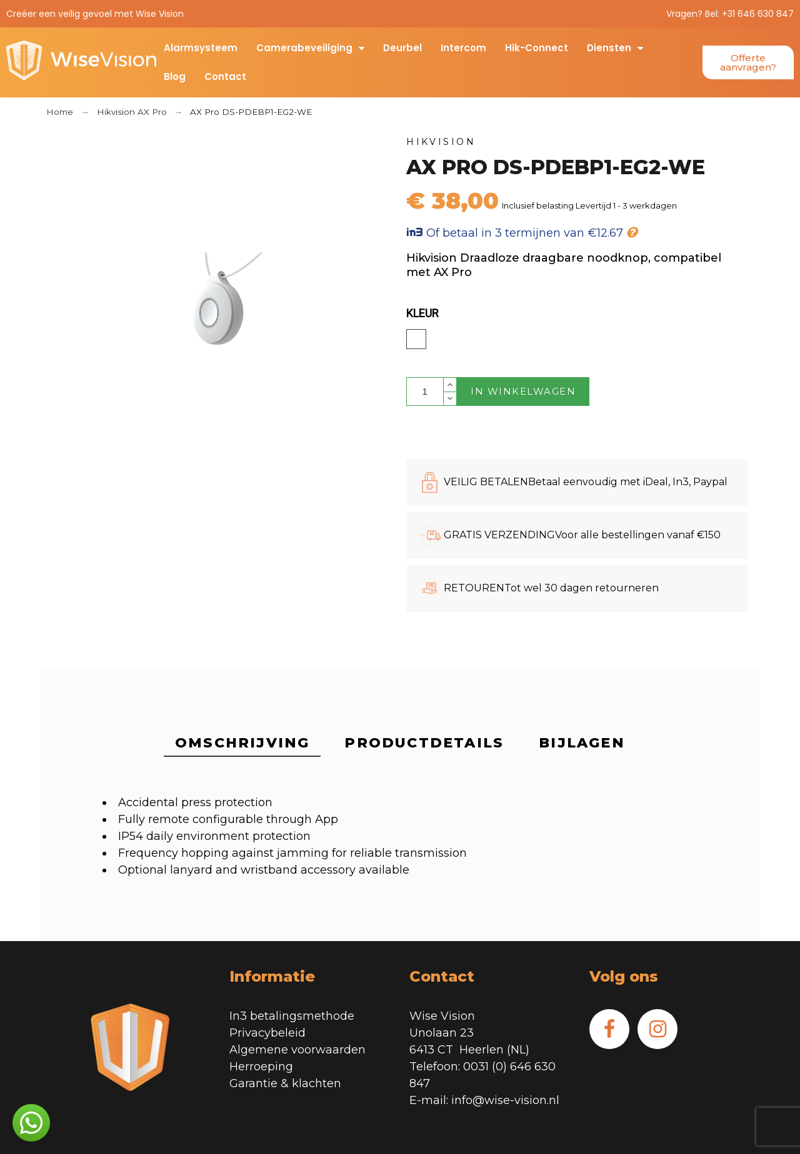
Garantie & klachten (285, 1083)
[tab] (242, 744)
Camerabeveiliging (310, 48)
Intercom (463, 47)
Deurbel (402, 47)
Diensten (615, 48)
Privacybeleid (267, 1033)
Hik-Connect (536, 47)
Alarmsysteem (201, 47)
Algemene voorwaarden (297, 1050)
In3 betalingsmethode (291, 1016)
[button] (748, 62)
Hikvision (441, 141)
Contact (225, 76)
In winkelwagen (523, 391)
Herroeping (261, 1066)
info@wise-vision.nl (505, 1100)
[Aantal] (425, 391)
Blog (175, 76)
